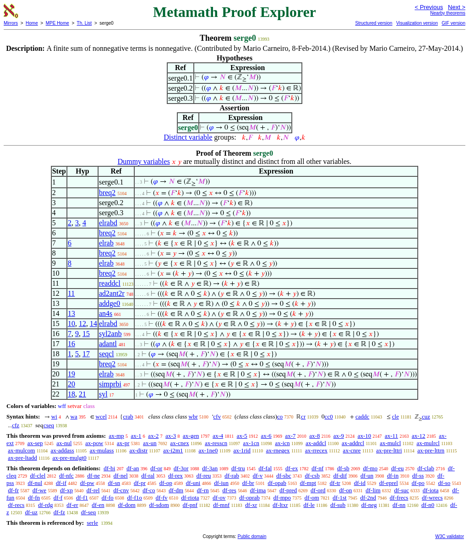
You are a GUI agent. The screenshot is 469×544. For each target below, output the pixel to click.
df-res (229, 490)
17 (86, 354)
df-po (418, 482)
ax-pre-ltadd (22, 457)
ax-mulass (102, 450)
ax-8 (314, 435)
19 (71, 374)
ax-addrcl (353, 443)
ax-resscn (216, 443)
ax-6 (266, 435)
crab (128, 416)
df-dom (127, 504)
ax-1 (136, 435)
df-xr (251, 504)
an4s (105, 313)
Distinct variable (188, 137)
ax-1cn (251, 443)
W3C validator (449, 536)
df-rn (203, 490)
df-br (248, 482)
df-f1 (82, 497)
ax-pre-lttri (389, 450)
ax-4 (218, 435)
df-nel (121, 475)
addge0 (109, 303)
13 (71, 313)
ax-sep (35, 443)
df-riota (190, 497)
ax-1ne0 (208, 450)
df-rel (93, 490)
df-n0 (427, 504)
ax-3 (170, 435)
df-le (309, 504)
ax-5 (242, 435)
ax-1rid (242, 450)
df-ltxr (280, 504)
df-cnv (121, 490)
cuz (426, 416)
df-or (156, 468)
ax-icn (282, 443)
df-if (61, 482)
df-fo (108, 497)
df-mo (370, 468)
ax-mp (116, 435)
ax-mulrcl (428, 443)
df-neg (369, 504)
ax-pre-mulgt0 (69, 457)
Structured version (373, 23)
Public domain (252, 536)
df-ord (318, 490)
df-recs (16, 504)
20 (71, 384)
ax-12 (418, 435)
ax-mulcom (21, 450)
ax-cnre (352, 450)
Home (32, 23)
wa (74, 416)
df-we (39, 490)
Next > (456, 7)
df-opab (277, 482)
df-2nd (368, 497)
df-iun (221, 482)
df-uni (193, 482)
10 (71, 323)
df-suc (401, 490)
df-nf (317, 468)
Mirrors (11, 23)
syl (103, 394)
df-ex (291, 468)
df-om (312, 497)
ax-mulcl (390, 443)
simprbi (110, 384)
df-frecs (399, 497)
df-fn (34, 497)
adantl (108, 344)
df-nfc (66, 475)
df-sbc (283, 475)
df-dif (340, 475)
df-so (444, 482)
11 (71, 293)
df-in (392, 475)
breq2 (107, 192)
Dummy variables (144, 161)
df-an (132, 468)
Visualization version (417, 23)
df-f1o (134, 497)
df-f (58, 497)
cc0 (329, 416)
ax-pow (94, 443)
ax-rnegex (278, 450)
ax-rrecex (316, 450)
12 (82, 323)
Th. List (84, 23)
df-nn (399, 504)
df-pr (140, 482)
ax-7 (290, 435)
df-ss (418, 475)
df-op (165, 482)
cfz (15, 425)
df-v (258, 475)
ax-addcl (315, 443)
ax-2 (153, 435)
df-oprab (249, 497)
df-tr (335, 482)
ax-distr (139, 450)
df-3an (210, 468)
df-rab (231, 475)
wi (54, 416)
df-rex (175, 475)
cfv (217, 416)
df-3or (181, 468)
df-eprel (388, 482)
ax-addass (62, 450)
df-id (359, 482)
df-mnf (221, 504)
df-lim (373, 490)
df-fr (13, 490)
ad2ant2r (112, 293)
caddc (362, 416)
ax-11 (391, 435)
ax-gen (191, 435)
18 (71, 394)
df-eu (397, 468)
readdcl (109, 283)
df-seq (88, 512)
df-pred (288, 490)
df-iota (431, 490)
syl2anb (110, 333)
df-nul (34, 482)
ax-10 (364, 435)
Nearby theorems (447, 13)
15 (86, 333)
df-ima (258, 490)
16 (71, 344)
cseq (49, 425)
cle (395, 416)
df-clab (425, 468)
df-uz (31, 512)
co (280, 416)
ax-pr (123, 443)
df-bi (109, 468)
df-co (148, 490)
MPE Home (57, 23)
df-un (366, 475)
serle (92, 522)
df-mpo (282, 497)
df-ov (219, 497)
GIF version (453, 23)
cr (303, 416)
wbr (193, 416)
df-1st (339, 497)
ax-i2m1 (173, 450)
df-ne (93, 475)
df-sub (337, 504)
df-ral (148, 475)
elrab (106, 243)
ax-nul (63, 443)
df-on (345, 490)
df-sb (343, 468)
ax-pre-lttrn (430, 450)
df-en (98, 504)
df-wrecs (432, 497)
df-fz (59, 512)
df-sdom (159, 504)
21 (82, 394)
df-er (72, 504)
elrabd (108, 223)
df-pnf (190, 504)
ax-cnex (179, 443)
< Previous (428, 7)
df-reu (203, 475)
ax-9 (338, 435)
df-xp (66, 490)
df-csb (312, 475)
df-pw (87, 482)
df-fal (265, 468)
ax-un (150, 443)
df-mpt (308, 482)
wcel (101, 416)
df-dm (176, 490)
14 (93, 323)
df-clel (37, 475)
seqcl (106, 354)
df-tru (238, 468)
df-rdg (45, 504)
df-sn (114, 482)
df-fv (162, 497)
